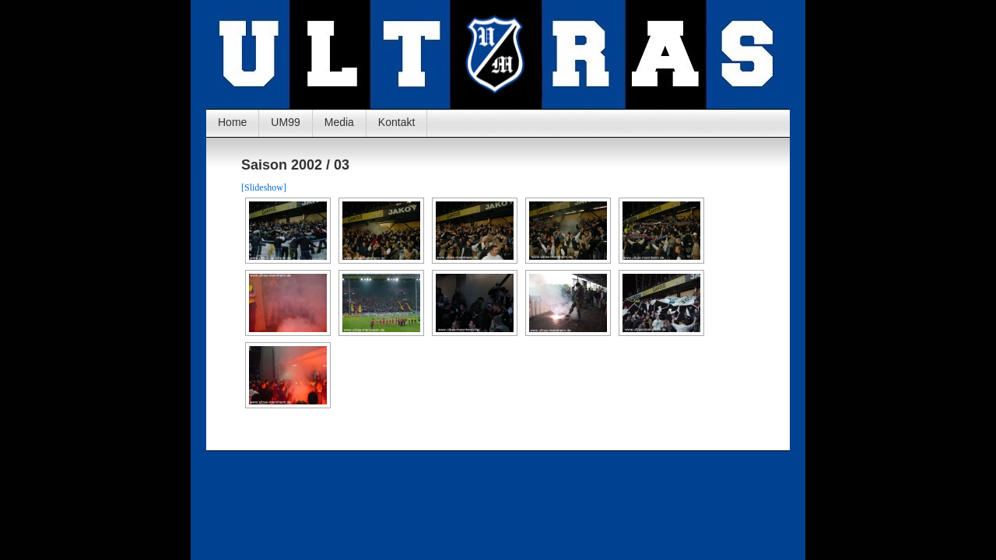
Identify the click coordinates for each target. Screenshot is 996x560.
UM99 (285, 122)
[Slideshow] (263, 187)
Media (339, 122)
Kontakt (396, 122)
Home (232, 122)
